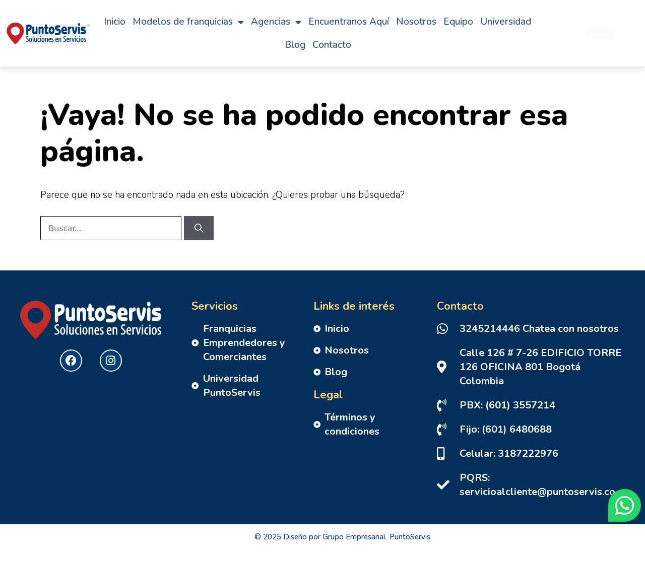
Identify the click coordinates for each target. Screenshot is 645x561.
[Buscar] (199, 228)
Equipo (458, 21)
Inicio (114, 21)
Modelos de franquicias (188, 22)
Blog (295, 44)
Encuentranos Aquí (348, 21)
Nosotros (416, 21)
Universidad (505, 21)
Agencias (276, 22)
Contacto (331, 44)
